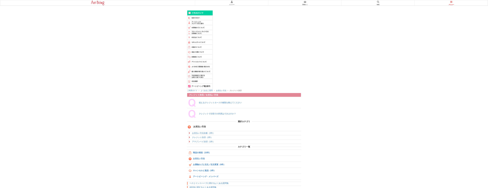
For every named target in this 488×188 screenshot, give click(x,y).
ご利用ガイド (200, 12)
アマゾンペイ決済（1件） (203, 142)
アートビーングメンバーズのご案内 (200, 22)
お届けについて (200, 47)
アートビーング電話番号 (201, 86)
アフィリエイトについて (200, 61)
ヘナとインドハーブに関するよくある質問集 (209, 183)
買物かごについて (200, 27)
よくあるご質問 (207, 90)
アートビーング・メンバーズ (203, 177)
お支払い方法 (221, 90)
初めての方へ (200, 17)
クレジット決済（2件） (202, 137)
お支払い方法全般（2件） (203, 133)
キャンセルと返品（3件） (202, 171)
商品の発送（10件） (199, 153)
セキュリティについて (200, 42)
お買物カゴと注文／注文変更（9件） (206, 165)
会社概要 (200, 81)
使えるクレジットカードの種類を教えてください (220, 103)
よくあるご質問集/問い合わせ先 (200, 66)
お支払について (200, 37)
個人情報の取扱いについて (200, 71)
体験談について (200, 56)
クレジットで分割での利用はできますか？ (217, 114)
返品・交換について (200, 51)
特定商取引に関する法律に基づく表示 (200, 76)
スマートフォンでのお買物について (200, 32)
